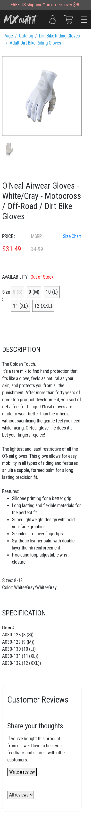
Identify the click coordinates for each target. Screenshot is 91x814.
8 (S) (17, 292)
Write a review (22, 772)
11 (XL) (20, 306)
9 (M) (34, 292)
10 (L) (52, 292)
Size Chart (72, 236)
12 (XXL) (43, 306)
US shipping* (33, 5)
